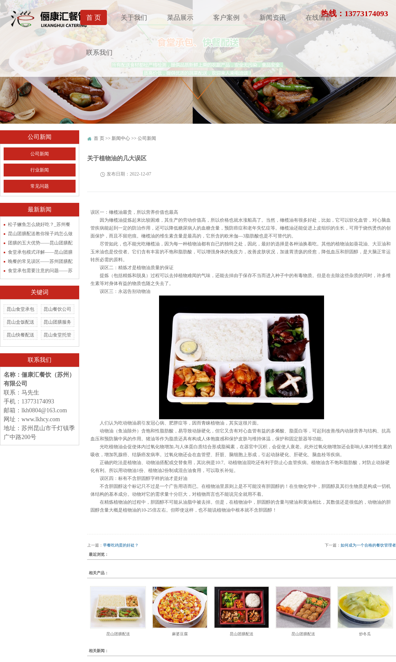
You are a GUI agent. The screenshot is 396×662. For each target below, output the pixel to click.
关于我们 (134, 17)
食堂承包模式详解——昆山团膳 (40, 252)
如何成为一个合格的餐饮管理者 (368, 545)
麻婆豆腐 (180, 634)
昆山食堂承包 (20, 309)
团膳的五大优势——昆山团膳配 (40, 242)
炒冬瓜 (365, 634)
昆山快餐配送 (20, 334)
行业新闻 (39, 170)
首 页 (93, 17)
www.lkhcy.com (40, 419)
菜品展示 (180, 17)
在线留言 (319, 17)
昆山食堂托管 (57, 334)
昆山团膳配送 (118, 634)
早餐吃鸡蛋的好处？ (121, 545)
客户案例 (226, 17)
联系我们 (99, 52)
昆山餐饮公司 (57, 309)
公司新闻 (39, 153)
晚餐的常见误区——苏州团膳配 (40, 261)
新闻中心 (121, 138)
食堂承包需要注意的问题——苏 (40, 270)
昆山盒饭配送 (20, 322)
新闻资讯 (272, 17)
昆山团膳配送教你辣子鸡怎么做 (40, 233)
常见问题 (39, 186)
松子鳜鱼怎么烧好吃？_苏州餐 (39, 224)
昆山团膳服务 (57, 322)
